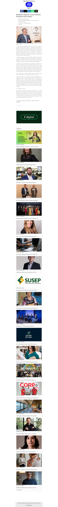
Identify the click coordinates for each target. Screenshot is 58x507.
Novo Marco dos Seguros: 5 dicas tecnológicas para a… (26, 182)
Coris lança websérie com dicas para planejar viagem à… (26, 344)
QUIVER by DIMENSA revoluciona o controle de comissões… (27, 146)
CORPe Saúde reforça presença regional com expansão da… (27, 397)
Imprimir (20, 24)
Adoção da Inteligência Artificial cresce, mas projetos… (26, 433)
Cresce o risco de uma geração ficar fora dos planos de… (26, 236)
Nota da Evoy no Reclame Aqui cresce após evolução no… (27, 254)
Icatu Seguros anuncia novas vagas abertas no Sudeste (26, 415)
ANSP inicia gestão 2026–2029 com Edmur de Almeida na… (27, 218)
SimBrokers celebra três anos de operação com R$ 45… (26, 272)
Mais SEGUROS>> (19, 489)
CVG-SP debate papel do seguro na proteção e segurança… (27, 200)
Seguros (29, 8)
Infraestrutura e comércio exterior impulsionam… (25, 326)
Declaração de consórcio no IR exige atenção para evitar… (27, 362)
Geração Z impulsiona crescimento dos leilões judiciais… (26, 469)
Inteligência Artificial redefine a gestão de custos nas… (26, 487)
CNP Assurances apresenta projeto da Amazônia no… (26, 379)
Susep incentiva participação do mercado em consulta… (26, 290)
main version (29, 505)
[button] (22, 11)
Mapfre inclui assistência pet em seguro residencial (25, 451)
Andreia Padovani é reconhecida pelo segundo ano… (26, 164)
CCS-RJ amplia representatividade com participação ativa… (27, 308)
